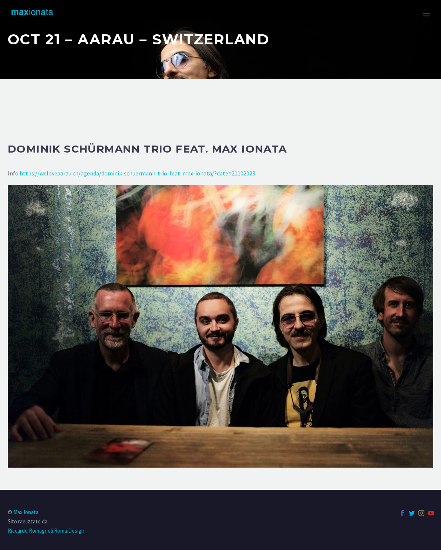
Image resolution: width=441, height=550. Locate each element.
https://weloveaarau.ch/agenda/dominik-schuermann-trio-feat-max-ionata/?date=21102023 (137, 173)
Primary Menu (426, 15)
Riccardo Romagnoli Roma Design (46, 530)
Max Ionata (25, 512)
